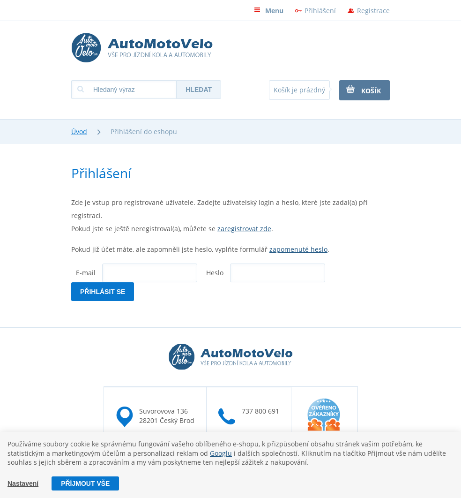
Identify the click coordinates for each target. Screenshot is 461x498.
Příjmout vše (85, 483)
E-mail (86, 272)
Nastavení (22, 483)
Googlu (221, 453)
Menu (268, 10)
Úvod (79, 131)
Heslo (214, 272)
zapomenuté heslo (298, 249)
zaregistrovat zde (244, 228)
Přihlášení (320, 10)
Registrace (373, 10)
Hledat (199, 89)
